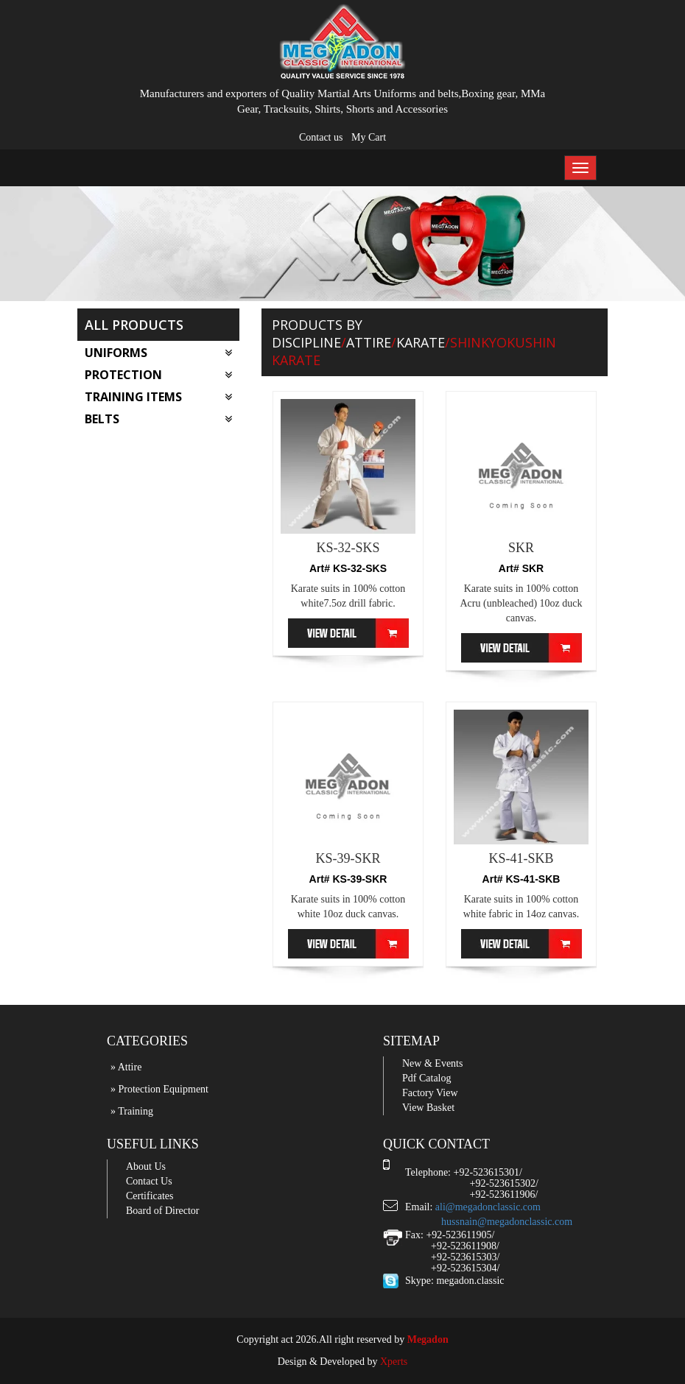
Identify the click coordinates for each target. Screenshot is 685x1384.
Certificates (150, 1195)
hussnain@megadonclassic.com (506, 1221)
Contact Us (149, 1181)
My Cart (368, 137)
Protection (158, 375)
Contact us (321, 137)
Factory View (430, 1092)
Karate (420, 342)
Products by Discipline (317, 333)
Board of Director (163, 1210)
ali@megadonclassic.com (488, 1206)
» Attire (125, 1067)
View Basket (428, 1107)
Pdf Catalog (427, 1078)
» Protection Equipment (159, 1089)
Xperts (393, 1361)
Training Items (158, 397)
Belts (158, 419)
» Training (131, 1111)
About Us (146, 1166)
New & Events (432, 1063)
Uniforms (158, 353)
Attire (368, 342)
